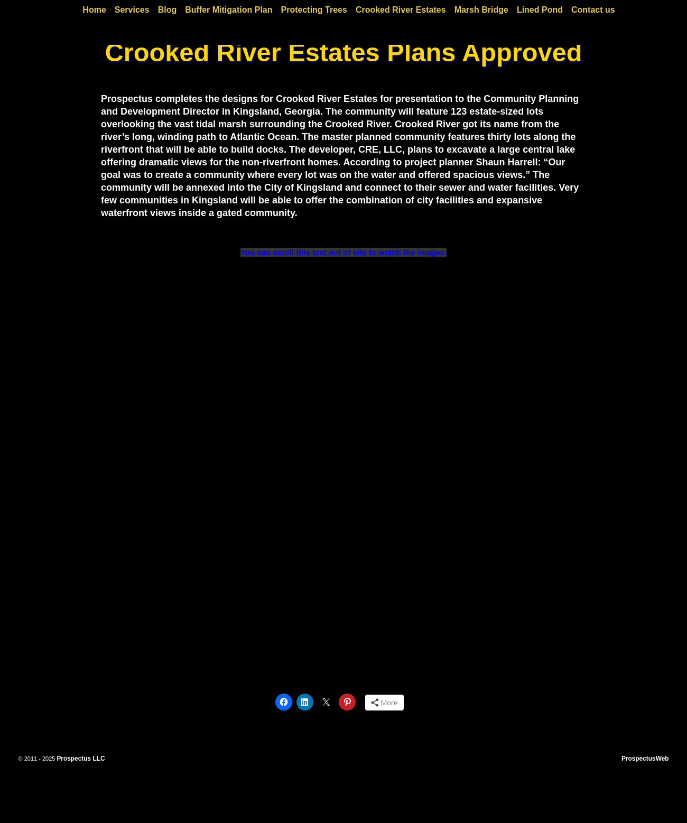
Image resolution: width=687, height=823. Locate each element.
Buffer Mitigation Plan (228, 9)
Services (132, 9)
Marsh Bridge (481, 9)
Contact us (593, 9)
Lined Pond (540, 9)
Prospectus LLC (81, 758)
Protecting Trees (314, 9)
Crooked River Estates (401, 9)
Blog (167, 9)
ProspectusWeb (645, 758)
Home (94, 9)
